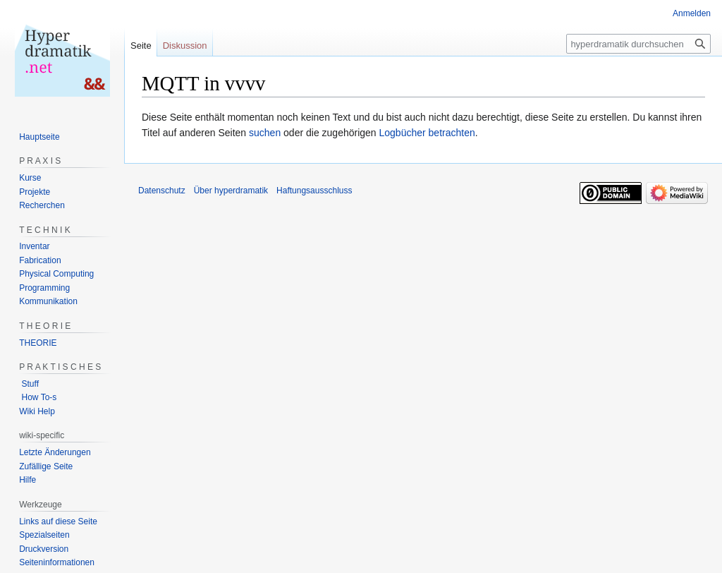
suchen (265, 132)
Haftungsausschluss (314, 190)
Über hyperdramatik (231, 190)
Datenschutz (161, 190)
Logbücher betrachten (427, 132)
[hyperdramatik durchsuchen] (638, 44)
